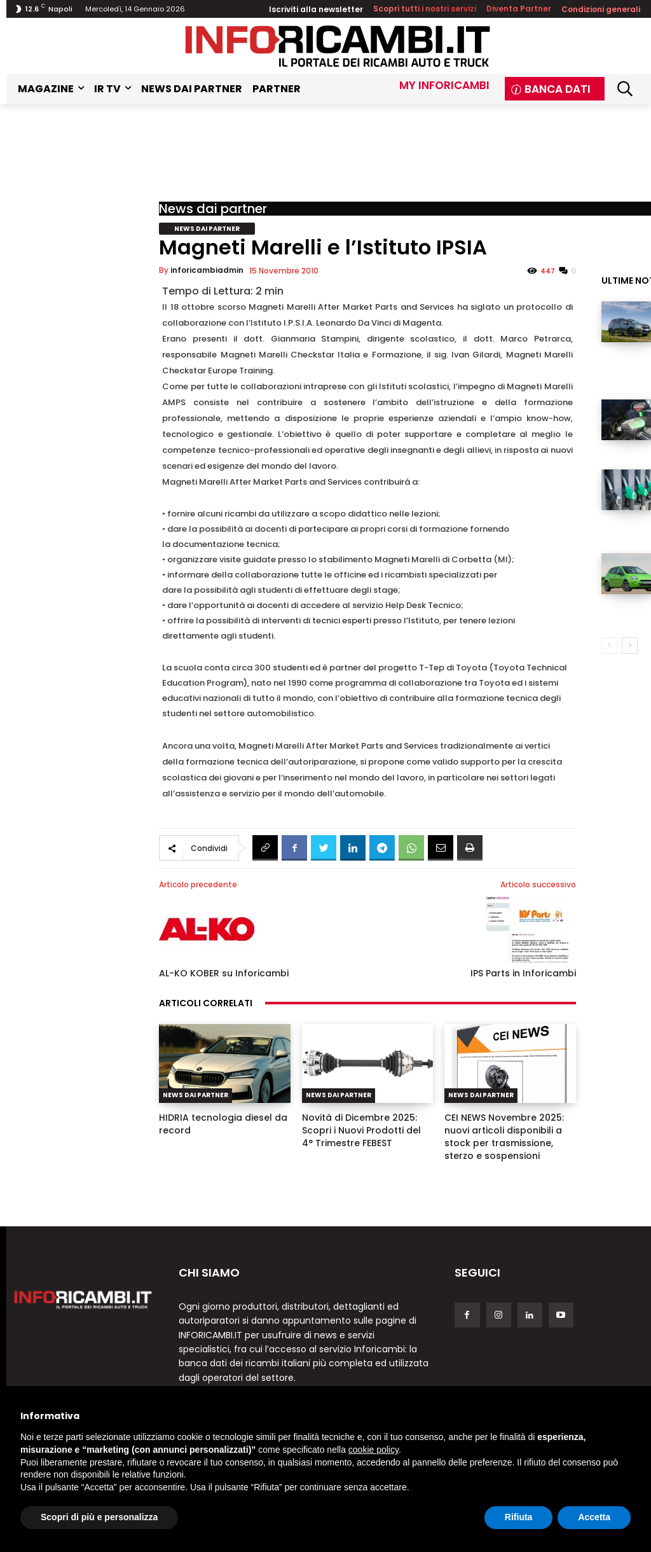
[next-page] (630, 645)
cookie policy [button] (373, 1450)
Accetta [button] (594, 1517)
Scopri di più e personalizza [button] (99, 1517)
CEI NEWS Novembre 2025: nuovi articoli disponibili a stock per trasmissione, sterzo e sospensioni (504, 1136)
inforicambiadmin (206, 270)
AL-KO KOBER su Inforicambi (224, 973)
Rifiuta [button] (519, 1517)
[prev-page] (609, 645)
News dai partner (213, 209)
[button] (624, 89)
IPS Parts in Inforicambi (523, 973)
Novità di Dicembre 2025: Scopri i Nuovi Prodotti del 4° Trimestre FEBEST (361, 1130)
